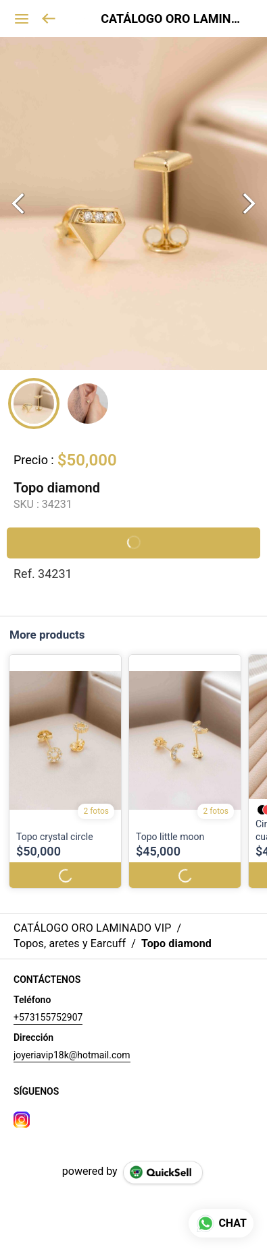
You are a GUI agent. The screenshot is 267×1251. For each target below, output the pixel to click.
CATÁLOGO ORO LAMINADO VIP (174, 19)
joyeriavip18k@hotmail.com (72, 1055)
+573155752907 (48, 1017)
